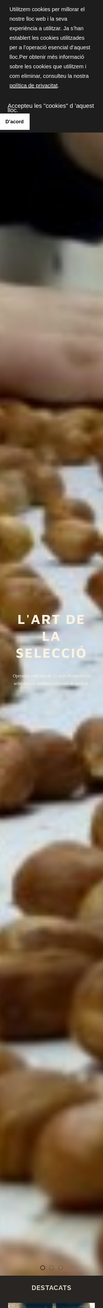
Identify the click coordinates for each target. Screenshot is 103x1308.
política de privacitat (34, 85)
